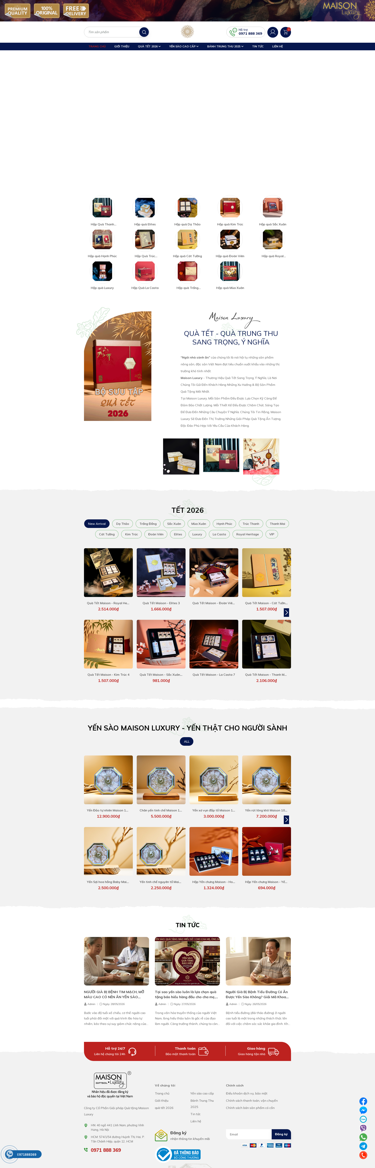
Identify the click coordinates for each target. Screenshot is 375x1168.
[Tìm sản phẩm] (116, 32)
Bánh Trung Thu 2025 (225, 46)
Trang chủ (97, 46)
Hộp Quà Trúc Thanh (145, 252)
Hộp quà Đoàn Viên (230, 250)
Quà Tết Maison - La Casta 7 (214, 669)
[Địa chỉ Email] (258, 1128)
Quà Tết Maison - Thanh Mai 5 (267, 669)
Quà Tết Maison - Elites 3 (161, 597)
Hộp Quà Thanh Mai (102, 220)
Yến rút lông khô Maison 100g (267, 804)
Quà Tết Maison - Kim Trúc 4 (108, 669)
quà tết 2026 (149, 46)
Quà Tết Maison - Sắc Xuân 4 (161, 669)
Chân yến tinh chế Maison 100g (163, 804)
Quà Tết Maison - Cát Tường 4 (267, 597)
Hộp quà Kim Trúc (230, 218)
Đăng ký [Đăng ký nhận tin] (281, 1128)
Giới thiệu (121, 46)
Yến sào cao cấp (184, 46)
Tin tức (258, 46)
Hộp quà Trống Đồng (187, 284)
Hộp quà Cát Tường (187, 250)
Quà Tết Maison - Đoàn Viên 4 (214, 597)
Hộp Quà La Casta (145, 282)
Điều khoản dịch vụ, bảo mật (246, 1087)
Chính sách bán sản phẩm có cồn (250, 1102)
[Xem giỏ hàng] (285, 32)
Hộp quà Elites (145, 218)
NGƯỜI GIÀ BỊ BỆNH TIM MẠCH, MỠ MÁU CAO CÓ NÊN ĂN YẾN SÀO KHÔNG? (114, 991)
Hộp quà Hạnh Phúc (102, 250)
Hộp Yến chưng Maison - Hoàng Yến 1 (219, 876)
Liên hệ (277, 46)
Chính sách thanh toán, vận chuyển (252, 1095)
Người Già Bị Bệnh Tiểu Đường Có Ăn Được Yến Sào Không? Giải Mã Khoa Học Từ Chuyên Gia (257, 991)
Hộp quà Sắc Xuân (272, 218)
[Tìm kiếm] (144, 32)
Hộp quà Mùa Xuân (230, 282)
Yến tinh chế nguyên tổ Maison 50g (165, 876)
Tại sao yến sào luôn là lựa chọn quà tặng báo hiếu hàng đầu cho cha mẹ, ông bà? (185, 991)
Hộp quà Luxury (102, 282)
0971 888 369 (250, 33)
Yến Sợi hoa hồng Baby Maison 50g (112, 876)
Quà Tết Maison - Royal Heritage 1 (113, 597)
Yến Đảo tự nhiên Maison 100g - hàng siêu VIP (120, 804)
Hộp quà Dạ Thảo (187, 218)
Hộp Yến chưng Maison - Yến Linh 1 (270, 876)
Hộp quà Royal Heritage (273, 252)
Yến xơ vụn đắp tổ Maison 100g (215, 804)
